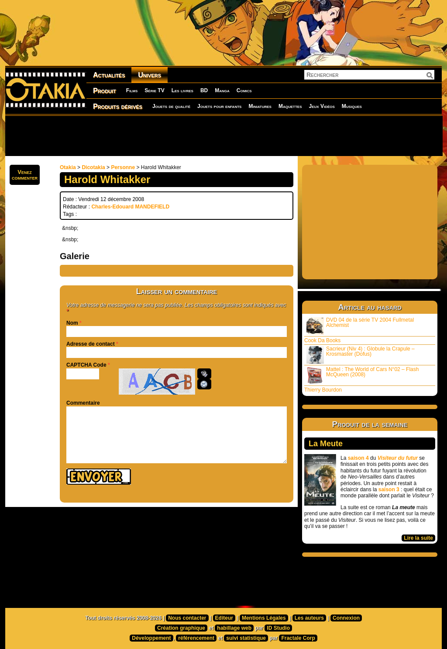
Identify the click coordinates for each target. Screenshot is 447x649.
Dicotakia (93, 167)
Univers (149, 75)
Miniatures (260, 106)
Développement (151, 638)
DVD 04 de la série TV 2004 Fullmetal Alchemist (360, 326)
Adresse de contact (90, 344)
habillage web (234, 628)
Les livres (182, 90)
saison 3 (388, 489)
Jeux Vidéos (321, 106)
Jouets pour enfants (219, 106)
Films (132, 90)
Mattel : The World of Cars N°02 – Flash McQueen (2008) (362, 375)
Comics (244, 90)
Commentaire (83, 403)
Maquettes (290, 106)
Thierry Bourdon (323, 390)
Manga (222, 90)
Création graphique (181, 628)
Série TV (154, 90)
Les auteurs (309, 618)
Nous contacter (187, 618)
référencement (196, 638)
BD (204, 90)
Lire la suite (418, 538)
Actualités (109, 75)
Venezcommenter (25, 174)
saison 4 (358, 458)
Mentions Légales (264, 618)
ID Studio (278, 628)
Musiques (352, 106)
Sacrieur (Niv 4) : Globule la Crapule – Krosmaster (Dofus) (360, 355)
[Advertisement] (223, 135)
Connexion (346, 618)
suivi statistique (246, 638)
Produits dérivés (117, 106)
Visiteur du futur (398, 458)
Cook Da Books (322, 340)
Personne (123, 167)
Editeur (224, 618)
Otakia (68, 167)
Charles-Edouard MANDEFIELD (130, 207)
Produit (104, 90)
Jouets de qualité (171, 106)
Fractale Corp (298, 638)
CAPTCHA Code (86, 365)
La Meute (326, 443)
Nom (72, 323)
